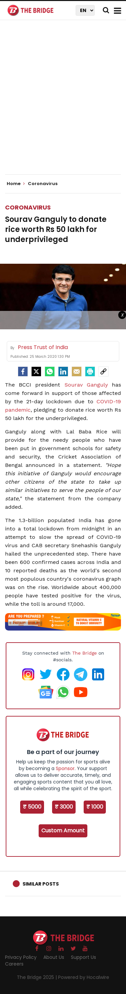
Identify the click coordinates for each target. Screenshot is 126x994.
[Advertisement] (63, 103)
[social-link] (103, 371)
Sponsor (65, 768)
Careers (14, 964)
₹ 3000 (64, 807)
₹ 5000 (32, 807)
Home (16, 184)
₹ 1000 (94, 807)
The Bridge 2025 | (37, 977)
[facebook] (23, 371)
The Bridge (84, 653)
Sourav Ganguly (86, 385)
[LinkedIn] (63, 371)
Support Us (83, 957)
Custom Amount (63, 830)
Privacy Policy (21, 957)
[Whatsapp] (50, 371)
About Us (53, 957)
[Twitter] (36, 371)
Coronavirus (28, 207)
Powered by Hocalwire (83, 977)
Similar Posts (41, 884)
